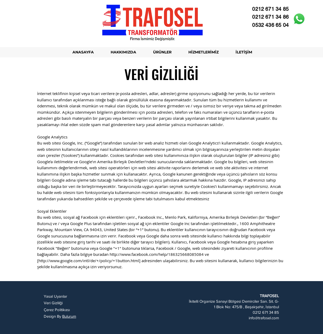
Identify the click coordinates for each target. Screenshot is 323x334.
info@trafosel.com (264, 318)
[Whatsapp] (299, 19)
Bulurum (69, 316)
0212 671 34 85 (266, 312)
